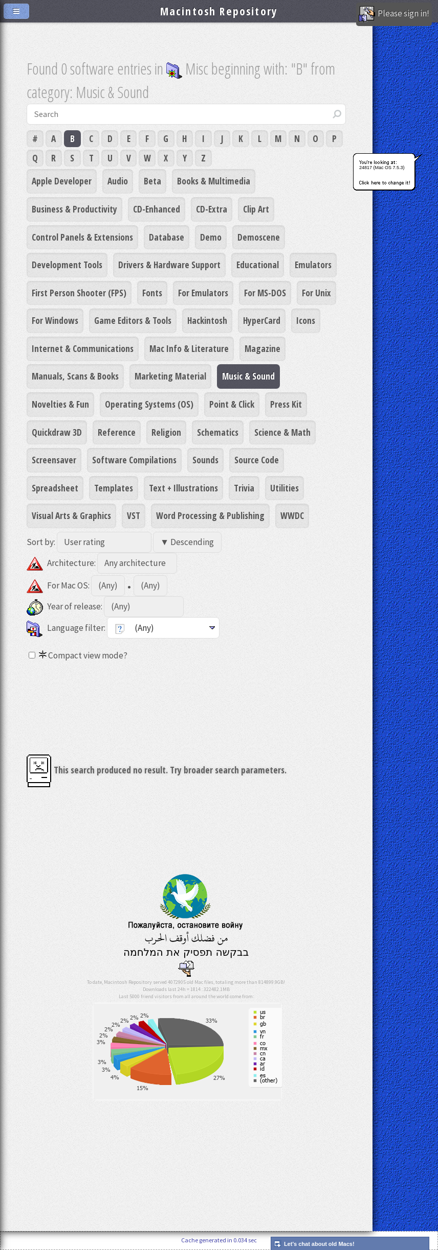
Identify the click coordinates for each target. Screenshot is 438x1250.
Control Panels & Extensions (82, 237)
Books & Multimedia (213, 181)
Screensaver (54, 460)
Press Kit (286, 404)
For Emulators (203, 293)
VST (133, 515)
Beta (152, 181)
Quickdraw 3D (57, 432)
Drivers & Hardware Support (169, 264)
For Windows (55, 320)
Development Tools (67, 264)
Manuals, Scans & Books (75, 376)
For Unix (316, 293)
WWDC (292, 515)
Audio (117, 181)
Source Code (256, 460)
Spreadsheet (55, 488)
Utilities (284, 488)
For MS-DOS (265, 293)
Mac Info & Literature (189, 348)
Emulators (313, 264)
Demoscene (258, 237)
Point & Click (231, 404)
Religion (166, 432)
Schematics (217, 432)
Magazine (262, 348)
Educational (257, 264)
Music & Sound (248, 376)
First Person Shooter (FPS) (79, 293)
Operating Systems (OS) (149, 404)
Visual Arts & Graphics (71, 515)
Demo (211, 237)
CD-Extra (211, 209)
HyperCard (261, 320)
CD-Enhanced (156, 209)
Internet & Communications (83, 348)
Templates (113, 488)
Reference (117, 432)
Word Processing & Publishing (210, 515)
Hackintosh (207, 320)
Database (166, 237)
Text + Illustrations (183, 488)
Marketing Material (170, 376)
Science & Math (282, 432)
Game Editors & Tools (132, 320)
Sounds (205, 460)
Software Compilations (134, 460)
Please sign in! (394, 14)
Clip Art (256, 209)
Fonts (152, 293)
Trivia (244, 488)
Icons (305, 320)
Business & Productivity (74, 209)
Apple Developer (62, 181)
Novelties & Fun (60, 404)
